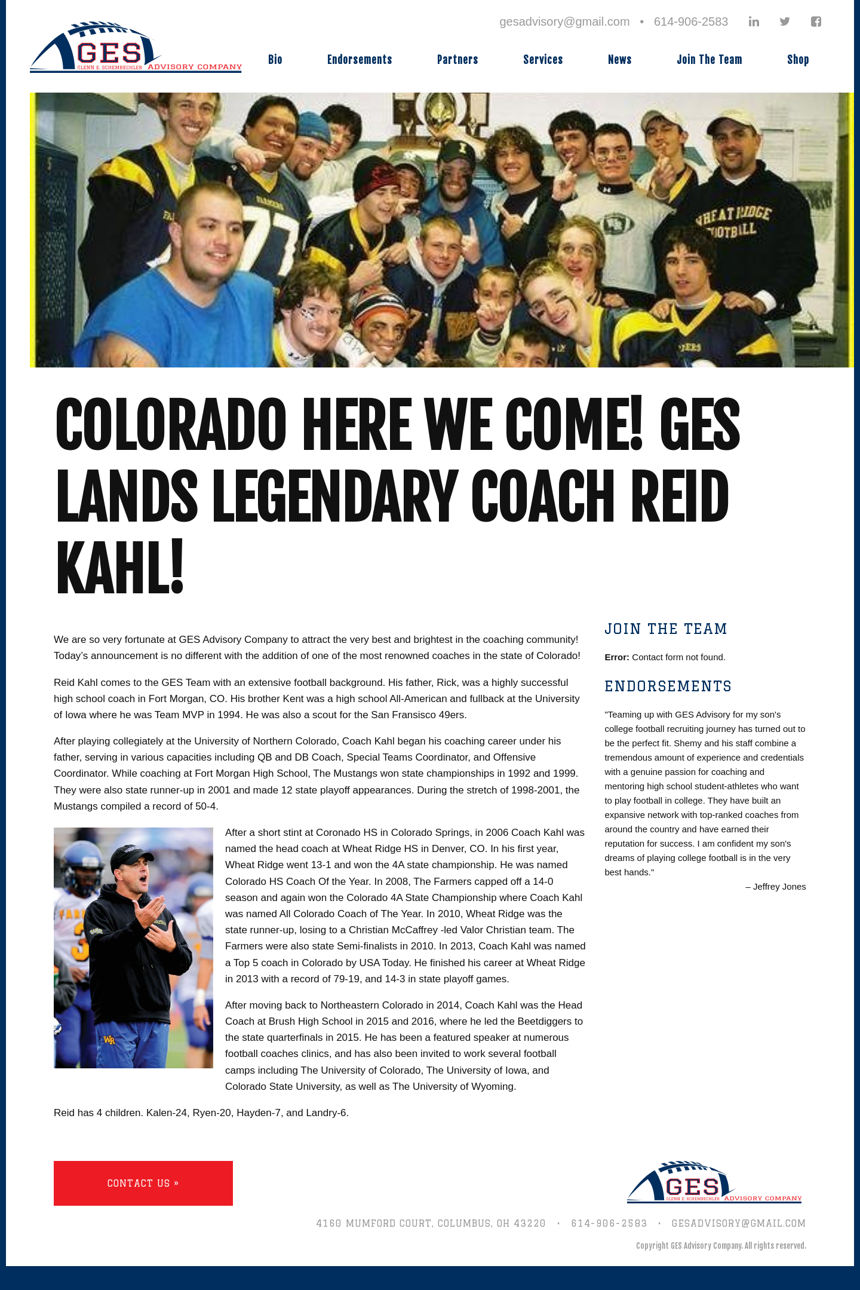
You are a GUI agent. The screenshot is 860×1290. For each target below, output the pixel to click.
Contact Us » (143, 1183)
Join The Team (709, 60)
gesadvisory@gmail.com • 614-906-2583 (613, 21)
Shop (798, 60)
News (620, 60)
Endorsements (359, 60)
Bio (275, 60)
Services (543, 60)
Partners (457, 60)
